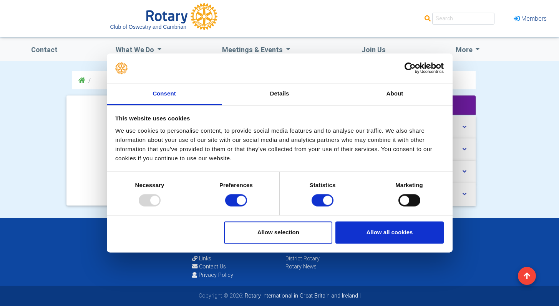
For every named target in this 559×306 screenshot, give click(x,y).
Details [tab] (279, 93)
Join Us (374, 49)
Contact (44, 49)
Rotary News (301, 266)
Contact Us (209, 266)
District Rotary (302, 258)
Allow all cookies (389, 232)
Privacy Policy (212, 274)
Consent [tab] (164, 93)
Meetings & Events (253, 49)
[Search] (463, 19)
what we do (136, 49)
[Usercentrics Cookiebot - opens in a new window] (410, 68)
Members (530, 18)
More (465, 49)
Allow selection (278, 232)
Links (201, 258)
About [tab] (394, 93)
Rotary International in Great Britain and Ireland (300, 295)
